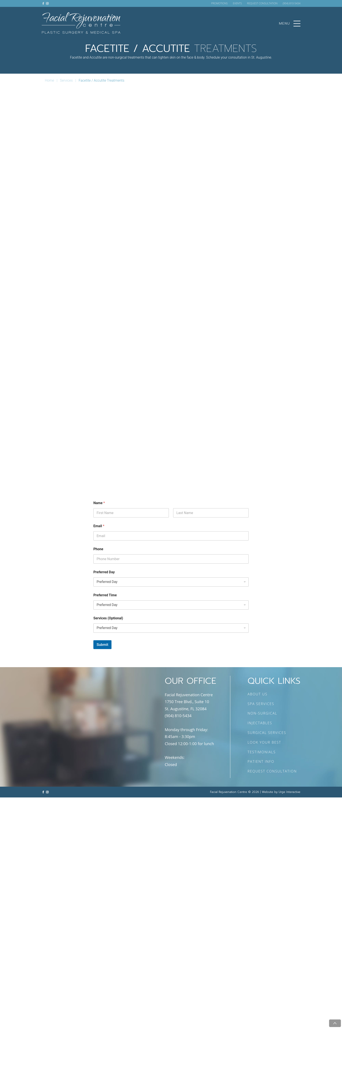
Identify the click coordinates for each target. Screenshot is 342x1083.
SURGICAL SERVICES (267, 732)
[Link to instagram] (47, 3)
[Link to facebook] (43, 3)
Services (66, 80)
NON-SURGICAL (262, 713)
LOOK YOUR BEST (264, 742)
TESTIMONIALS (262, 752)
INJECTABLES (260, 723)
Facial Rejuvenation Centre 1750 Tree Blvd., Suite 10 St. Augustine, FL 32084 (189, 701)
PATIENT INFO (261, 761)
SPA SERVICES (261, 703)
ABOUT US (257, 694)
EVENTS (237, 3)
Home (49, 80)
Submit (102, 644)
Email (98, 526)
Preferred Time (105, 595)
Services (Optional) (108, 618)
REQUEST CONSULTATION (262, 3)
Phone (98, 549)
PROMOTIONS (219, 3)
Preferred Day (104, 572)
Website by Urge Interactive (281, 792)
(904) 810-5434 (291, 3)
